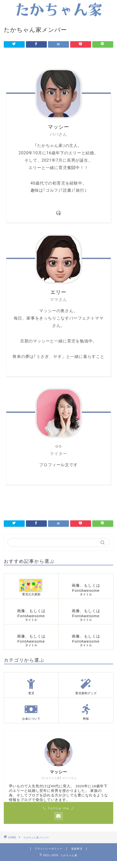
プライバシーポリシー (49, 848)
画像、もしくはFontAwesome (85, 590)
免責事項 (76, 848)
